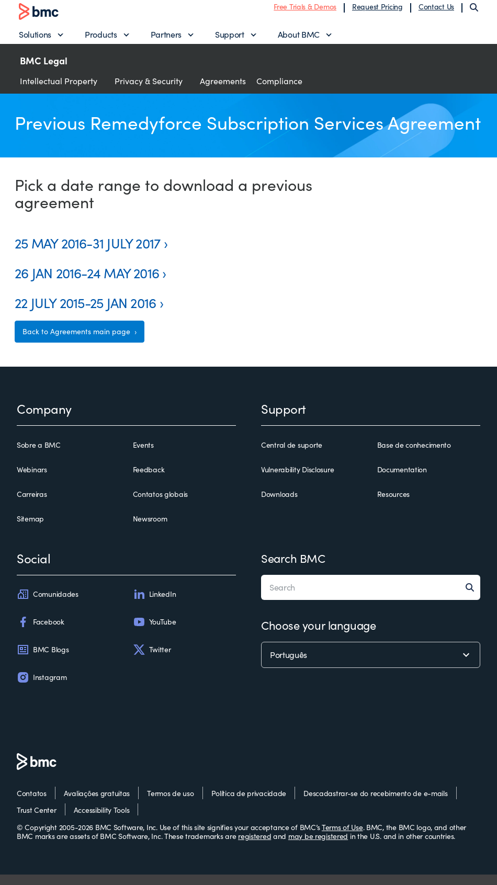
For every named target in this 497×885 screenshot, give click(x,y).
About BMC (299, 39)
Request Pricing (377, 12)
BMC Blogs (43, 660)
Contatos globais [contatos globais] (160, 505)
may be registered (318, 847)
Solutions (35, 39)
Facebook (40, 632)
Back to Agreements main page (77, 342)
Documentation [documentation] (402, 480)
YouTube (154, 632)
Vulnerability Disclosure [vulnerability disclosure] (297, 480)
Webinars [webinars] (32, 480)
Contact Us (436, 12)
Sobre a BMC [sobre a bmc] (39, 455)
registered (254, 847)
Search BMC (293, 568)
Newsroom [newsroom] (150, 530)
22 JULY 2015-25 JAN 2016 (85, 313)
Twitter (152, 660)
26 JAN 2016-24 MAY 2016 (87, 283)
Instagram (41, 688)
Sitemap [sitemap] (30, 530)
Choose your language (318, 635)
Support (229, 39)
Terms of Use (342, 838)
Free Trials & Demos (305, 12)
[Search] (474, 12)
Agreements (223, 91)
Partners (166, 39)
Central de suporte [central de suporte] (291, 455)
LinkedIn (154, 604)
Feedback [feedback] (149, 480)
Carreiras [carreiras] (32, 505)
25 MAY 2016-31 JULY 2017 (87, 253)
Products (101, 39)
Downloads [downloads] (279, 505)
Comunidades (47, 604)
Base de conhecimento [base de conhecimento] (414, 455)
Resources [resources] (393, 505)
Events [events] (143, 455)
